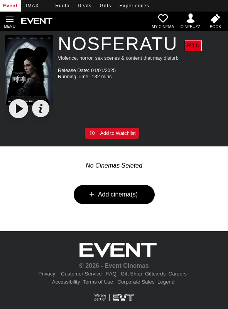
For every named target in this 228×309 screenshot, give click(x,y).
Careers (178, 274)
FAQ (111, 274)
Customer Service (81, 274)
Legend (165, 282)
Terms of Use (98, 282)
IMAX (32, 5)
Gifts (105, 5)
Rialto (62, 5)
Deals (85, 5)
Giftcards (155, 274)
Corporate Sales (135, 282)
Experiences (134, 5)
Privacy (47, 274)
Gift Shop (131, 274)
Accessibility (66, 282)
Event (10, 5)
